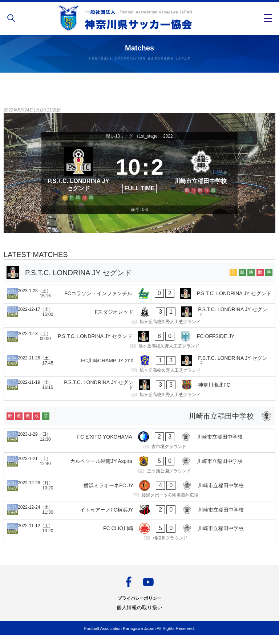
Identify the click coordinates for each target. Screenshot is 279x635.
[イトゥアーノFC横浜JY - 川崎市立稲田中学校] (139, 510)
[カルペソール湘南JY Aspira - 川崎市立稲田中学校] (139, 465)
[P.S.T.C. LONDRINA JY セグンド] (78, 172)
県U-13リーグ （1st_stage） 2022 (139, 136)
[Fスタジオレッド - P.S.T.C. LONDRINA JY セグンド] (139, 315)
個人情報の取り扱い (139, 607)
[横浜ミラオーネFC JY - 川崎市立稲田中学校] (139, 489)
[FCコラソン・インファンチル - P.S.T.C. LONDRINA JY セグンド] (139, 294)
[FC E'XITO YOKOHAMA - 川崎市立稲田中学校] (139, 440)
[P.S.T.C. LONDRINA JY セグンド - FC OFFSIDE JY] (139, 340)
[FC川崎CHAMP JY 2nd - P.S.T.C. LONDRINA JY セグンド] (139, 364)
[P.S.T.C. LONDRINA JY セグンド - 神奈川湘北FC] (139, 388)
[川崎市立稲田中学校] (200, 172)
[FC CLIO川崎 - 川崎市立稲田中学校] (139, 532)
